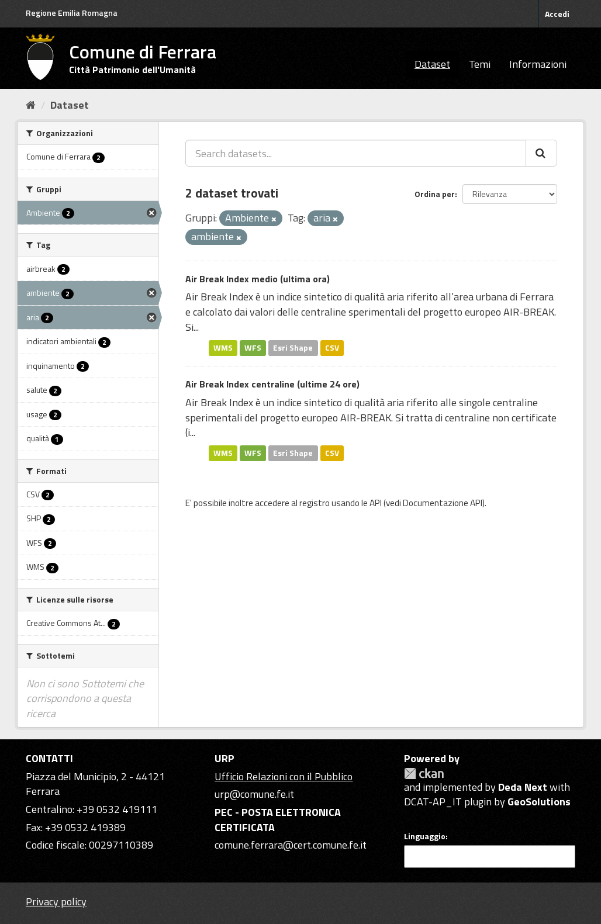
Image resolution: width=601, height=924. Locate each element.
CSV (332, 348)
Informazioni (538, 64)
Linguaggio (424, 836)
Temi (480, 64)
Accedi (557, 14)
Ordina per (435, 194)
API (375, 503)
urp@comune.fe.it (254, 794)
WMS (223, 348)
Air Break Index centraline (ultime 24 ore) (272, 384)
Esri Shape (293, 348)
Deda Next (522, 787)
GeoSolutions (539, 801)
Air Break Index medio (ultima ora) (257, 279)
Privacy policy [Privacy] (56, 901)
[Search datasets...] (355, 153)
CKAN (424, 773)
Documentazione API (442, 503)
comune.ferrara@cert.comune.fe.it (291, 845)
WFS (252, 348)
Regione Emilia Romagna (72, 12)
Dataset (432, 64)
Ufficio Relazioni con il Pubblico (284, 776)
